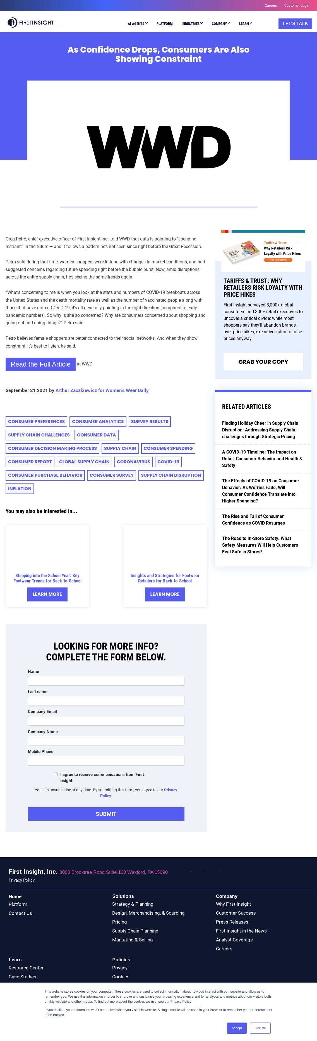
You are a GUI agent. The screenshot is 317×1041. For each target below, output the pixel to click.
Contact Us (20, 913)
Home (15, 896)
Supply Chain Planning (135, 931)
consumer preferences (36, 421)
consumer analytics (98, 421)
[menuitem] (136, 24)
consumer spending (168, 448)
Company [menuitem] (219, 24)
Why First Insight (233, 904)
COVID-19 (168, 462)
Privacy (120, 968)
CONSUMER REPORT (30, 462)
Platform (18, 904)
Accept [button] (237, 1028)
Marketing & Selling (132, 940)
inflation (20, 488)
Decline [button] (260, 1028)
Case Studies (22, 976)
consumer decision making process (52, 448)
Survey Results (149, 421)
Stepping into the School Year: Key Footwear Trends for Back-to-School (47, 578)
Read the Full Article (41, 364)
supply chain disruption (171, 475)
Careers (224, 949)
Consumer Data (96, 435)
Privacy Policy (22, 880)
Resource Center (26, 968)
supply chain (120, 448)
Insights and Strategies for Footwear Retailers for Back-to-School (165, 578)
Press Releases (232, 922)
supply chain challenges (39, 435)
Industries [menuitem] (191, 24)
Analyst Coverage (234, 940)
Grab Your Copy (263, 362)
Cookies (120, 976)
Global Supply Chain (84, 462)
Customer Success (236, 913)
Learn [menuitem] (244, 24)
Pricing (119, 922)
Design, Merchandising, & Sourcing (148, 913)
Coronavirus (133, 462)
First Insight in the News (241, 931)
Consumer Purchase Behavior (45, 475)
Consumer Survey (112, 475)
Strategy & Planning (132, 904)
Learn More (47, 594)
